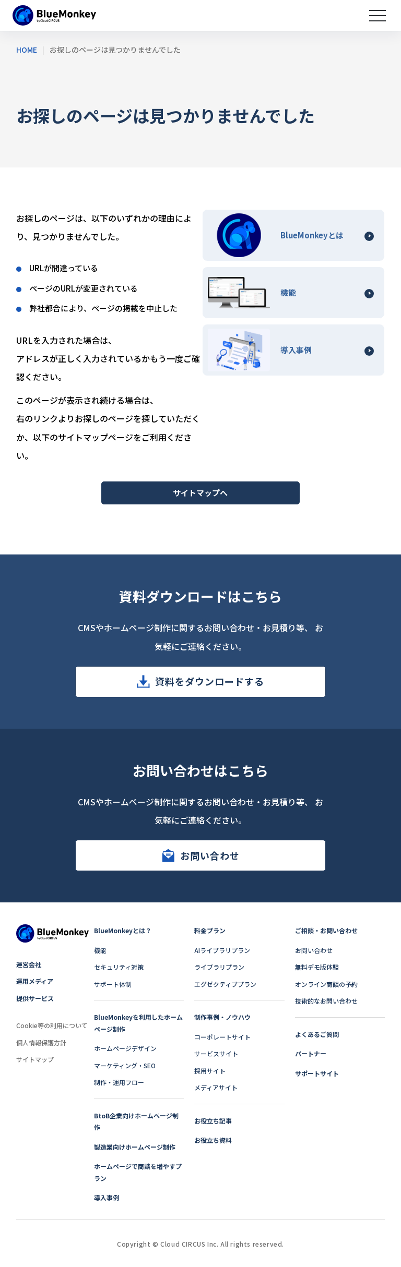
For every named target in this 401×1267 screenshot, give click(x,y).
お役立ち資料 (213, 1140)
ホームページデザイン (125, 1048)
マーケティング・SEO (125, 1065)
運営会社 (28, 964)
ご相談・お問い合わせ (326, 930)
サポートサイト (317, 1073)
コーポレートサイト (222, 1036)
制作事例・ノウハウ (222, 1016)
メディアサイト (216, 1087)
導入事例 (106, 1197)
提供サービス (35, 998)
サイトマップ (35, 1059)
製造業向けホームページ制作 (134, 1146)
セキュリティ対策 (119, 966)
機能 (100, 950)
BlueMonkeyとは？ (122, 930)
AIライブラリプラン (222, 950)
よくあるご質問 (317, 1034)
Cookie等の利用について (52, 1025)
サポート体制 (113, 984)
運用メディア (34, 980)
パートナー (310, 1053)
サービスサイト (216, 1053)
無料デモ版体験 (317, 966)
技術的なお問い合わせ (326, 1000)
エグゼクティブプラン (225, 984)
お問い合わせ (210, 855)
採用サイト (210, 1070)
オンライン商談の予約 (326, 984)
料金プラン (210, 930)
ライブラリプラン (219, 966)
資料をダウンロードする (209, 681)
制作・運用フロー (119, 1082)
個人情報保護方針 (41, 1042)
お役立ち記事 (213, 1120)
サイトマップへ (200, 492)
